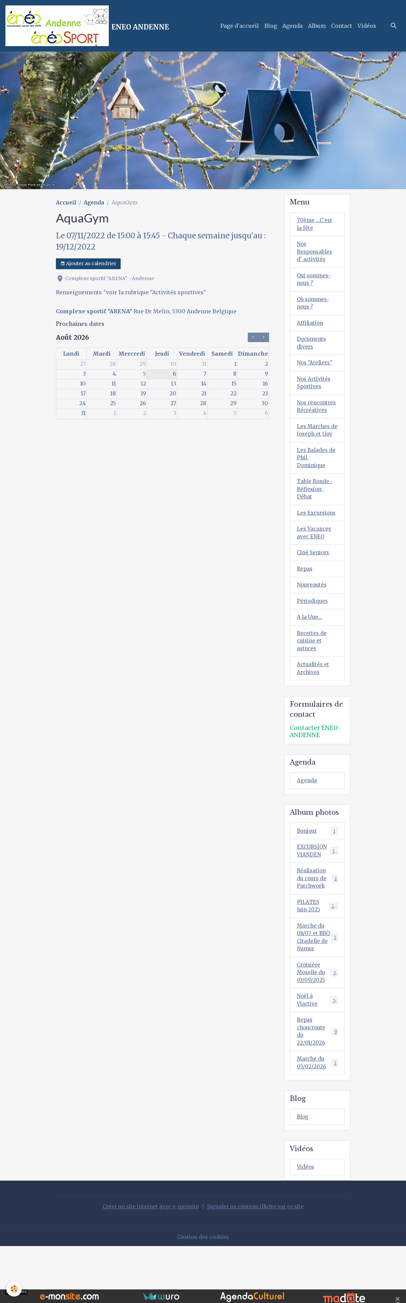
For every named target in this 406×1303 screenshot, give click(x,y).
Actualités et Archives (314, 711)
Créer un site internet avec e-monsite (147, 1263)
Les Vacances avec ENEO (315, 571)
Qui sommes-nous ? (315, 282)
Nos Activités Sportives (315, 389)
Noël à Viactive (317, 1052)
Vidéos (367, 25)
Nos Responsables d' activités (316, 253)
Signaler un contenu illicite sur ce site (258, 1263)
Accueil (66, 202)
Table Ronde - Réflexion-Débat (316, 517)
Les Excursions (312, 546)
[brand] (87, 25)
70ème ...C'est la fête (315, 224)
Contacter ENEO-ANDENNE (315, 775)
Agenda (292, 25)
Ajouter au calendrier (88, 263)
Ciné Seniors (314, 591)
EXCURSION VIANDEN (317, 896)
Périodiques (313, 641)
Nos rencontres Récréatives (313, 418)
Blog (270, 25)
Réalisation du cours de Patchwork (317, 924)
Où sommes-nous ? (314, 307)
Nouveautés (312, 624)
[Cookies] (14, 1289)
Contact (341, 25)
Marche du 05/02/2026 (317, 1118)
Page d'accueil (239, 25)
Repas (305, 608)
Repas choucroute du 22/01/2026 (317, 1085)
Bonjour (317, 875)
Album (317, 25)
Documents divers (312, 348)
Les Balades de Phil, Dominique (317, 484)
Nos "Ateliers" (316, 369)
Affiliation (311, 327)
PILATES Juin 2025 (317, 953)
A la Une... (310, 658)
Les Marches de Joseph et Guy (314, 451)
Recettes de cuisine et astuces (312, 682)
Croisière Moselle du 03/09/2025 (318, 1023)
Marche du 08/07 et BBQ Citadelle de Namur (318, 986)
